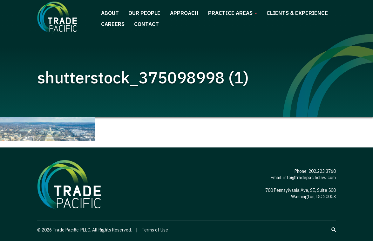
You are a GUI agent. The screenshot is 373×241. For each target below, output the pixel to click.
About (110, 13)
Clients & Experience (297, 13)
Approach (184, 13)
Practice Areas (232, 13)
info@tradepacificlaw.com (309, 177)
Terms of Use (155, 230)
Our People (144, 13)
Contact (146, 24)
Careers (113, 24)
